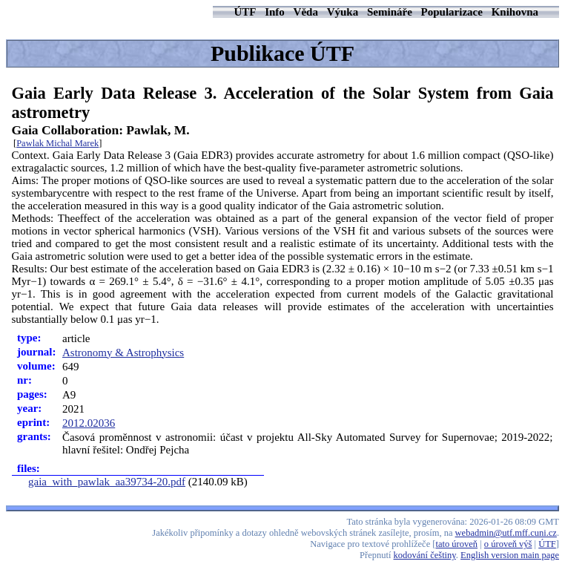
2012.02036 (88, 423)
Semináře (389, 12)
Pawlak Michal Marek (57, 143)
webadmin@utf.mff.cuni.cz (506, 533)
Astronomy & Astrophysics (123, 352)
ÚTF (245, 12)
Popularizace (452, 12)
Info (275, 12)
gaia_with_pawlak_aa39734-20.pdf (106, 482)
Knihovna (515, 12)
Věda (306, 12)
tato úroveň (457, 544)
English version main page (509, 555)
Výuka (343, 12)
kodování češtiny (425, 555)
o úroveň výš (508, 544)
